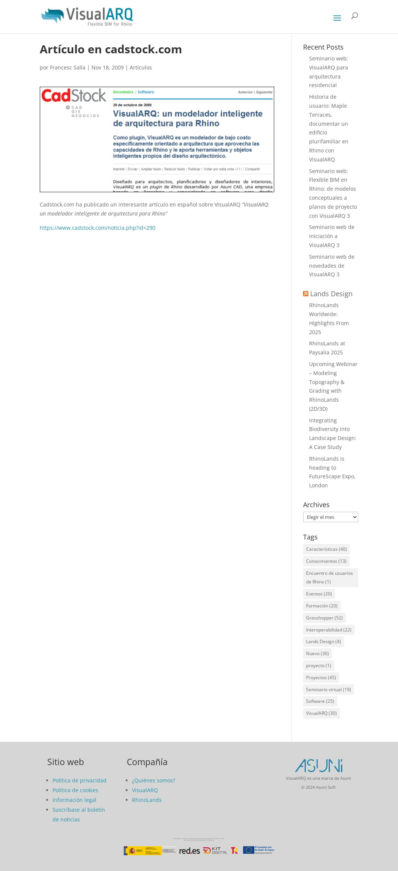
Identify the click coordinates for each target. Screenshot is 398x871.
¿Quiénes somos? (153, 780)
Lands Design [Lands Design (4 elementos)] (323, 641)
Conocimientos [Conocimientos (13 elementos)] (326, 561)
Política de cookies (75, 790)
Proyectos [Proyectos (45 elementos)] (321, 677)
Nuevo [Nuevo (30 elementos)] (317, 653)
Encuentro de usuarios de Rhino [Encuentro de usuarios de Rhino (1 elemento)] (329, 577)
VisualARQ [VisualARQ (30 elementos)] (321, 713)
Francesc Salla (68, 67)
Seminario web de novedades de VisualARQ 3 (331, 265)
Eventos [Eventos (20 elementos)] (319, 594)
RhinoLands (147, 799)
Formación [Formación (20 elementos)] (322, 606)
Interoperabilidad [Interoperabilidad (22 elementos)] (328, 630)
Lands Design (331, 293)
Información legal (74, 799)
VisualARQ (145, 790)
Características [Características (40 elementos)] (326, 549)
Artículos (141, 67)
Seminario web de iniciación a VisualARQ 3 (331, 236)
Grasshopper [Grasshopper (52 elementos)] (324, 618)
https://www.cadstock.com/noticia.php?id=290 (97, 227)
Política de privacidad (80, 780)
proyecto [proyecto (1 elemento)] (318, 665)
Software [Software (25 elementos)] (320, 701)
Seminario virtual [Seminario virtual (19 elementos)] (328, 689)
